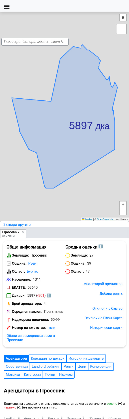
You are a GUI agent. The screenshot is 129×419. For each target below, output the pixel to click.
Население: (21, 279)
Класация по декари (47, 358)
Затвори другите (17, 224)
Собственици (17, 366)
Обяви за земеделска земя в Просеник (30, 338)
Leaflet (87, 219)
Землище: (20, 255)
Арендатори (16, 358)
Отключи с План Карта (103, 318)
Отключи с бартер (107, 308)
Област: (18, 271)
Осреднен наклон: (27, 311)
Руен (32, 263)
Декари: (19, 295)
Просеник (10, 232)
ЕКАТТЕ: (19, 287)
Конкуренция (101, 366)
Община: (19, 263)
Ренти (68, 366)
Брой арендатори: (27, 303)
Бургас (32, 271)
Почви (50, 374)
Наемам (66, 374)
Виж (52, 328)
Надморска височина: (30, 319)
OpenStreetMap (105, 219)
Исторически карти (106, 328)
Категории (32, 374)
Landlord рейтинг (46, 366)
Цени (81, 366)
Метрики (13, 374)
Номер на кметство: (29, 328)
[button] (70, 119)
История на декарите (86, 358)
